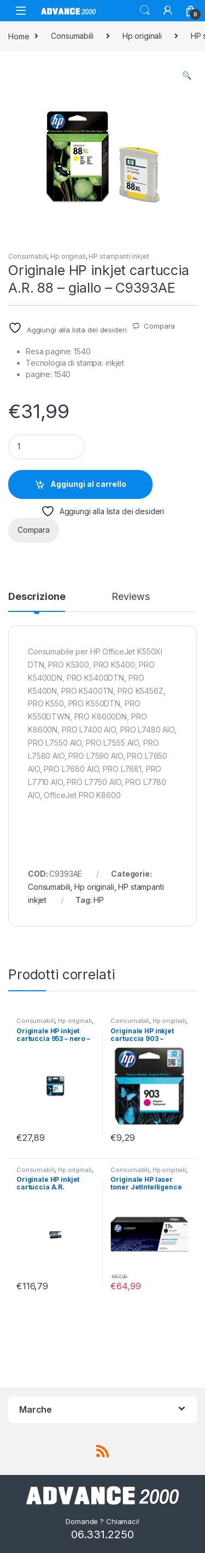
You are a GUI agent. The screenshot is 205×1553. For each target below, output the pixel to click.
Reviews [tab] (130, 597)
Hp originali (142, 35)
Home (18, 35)
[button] (186, 75)
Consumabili (72, 35)
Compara (159, 326)
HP (98, 900)
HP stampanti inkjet (119, 256)
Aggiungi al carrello (88, 484)
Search (145, 10)
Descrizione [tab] (36, 597)
